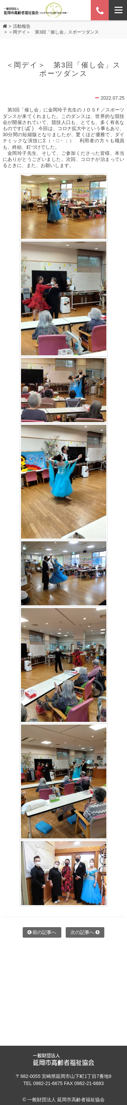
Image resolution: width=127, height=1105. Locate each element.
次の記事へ (85, 932)
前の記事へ (42, 932)
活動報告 (21, 26)
